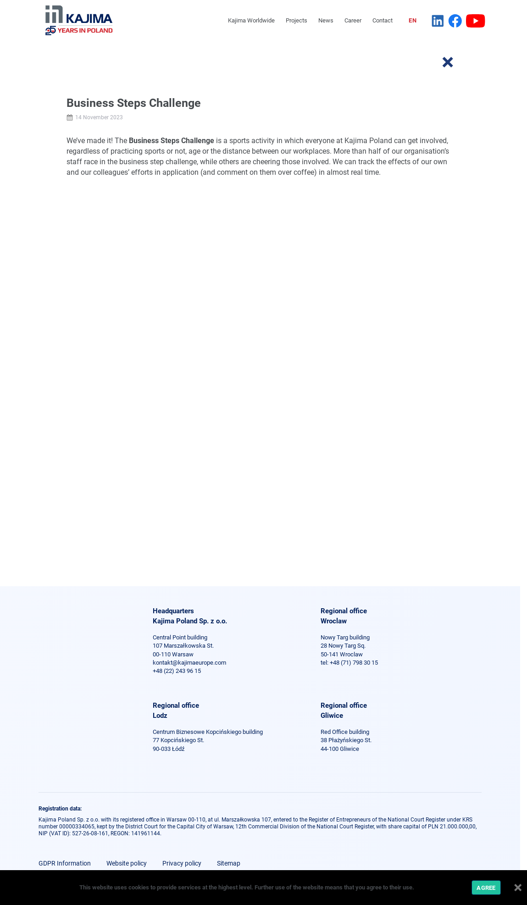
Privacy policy (181, 863)
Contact (382, 20)
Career (352, 20)
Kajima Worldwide (251, 20)
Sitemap (228, 863)
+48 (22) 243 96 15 (177, 670)
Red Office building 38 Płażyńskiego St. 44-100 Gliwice (346, 740)
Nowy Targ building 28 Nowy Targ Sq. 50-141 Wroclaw (345, 645)
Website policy (126, 863)
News (325, 20)
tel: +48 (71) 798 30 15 (349, 662)
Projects (296, 20)
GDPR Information (65, 863)
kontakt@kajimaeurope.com (189, 662)
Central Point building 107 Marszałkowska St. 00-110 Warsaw (183, 645)
